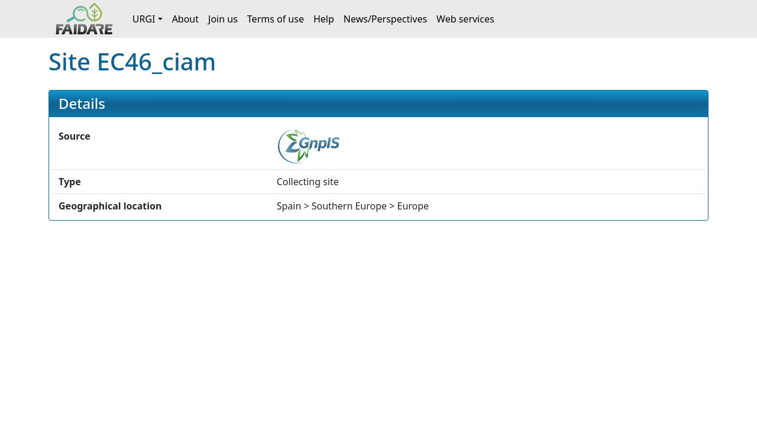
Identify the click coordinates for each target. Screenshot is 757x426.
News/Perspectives (385, 18)
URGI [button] (144, 18)
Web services (465, 18)
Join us (223, 18)
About (185, 18)
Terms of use (275, 18)
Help (323, 18)
